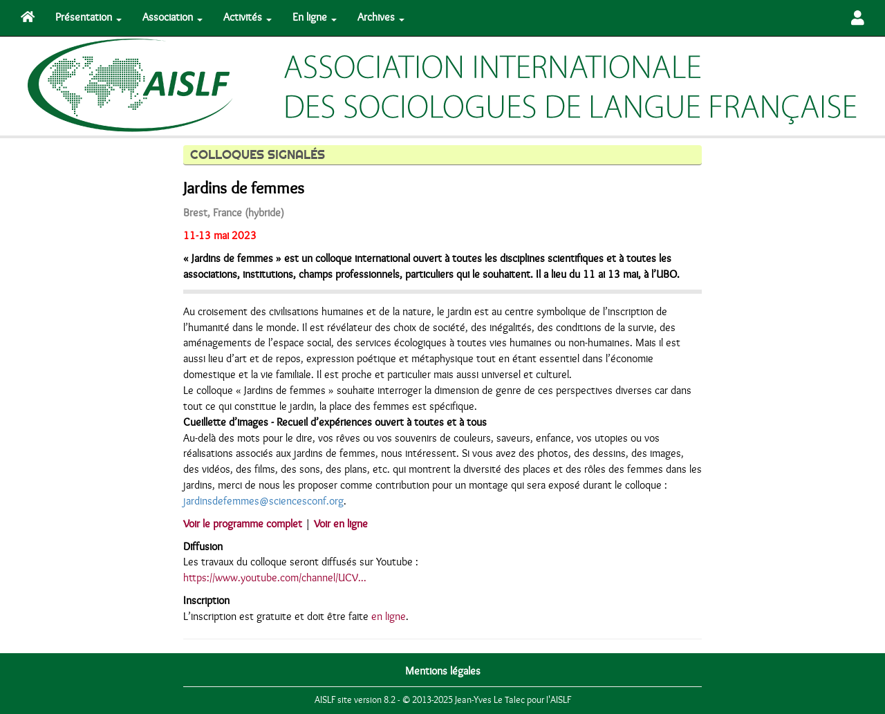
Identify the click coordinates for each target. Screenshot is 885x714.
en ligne (388, 616)
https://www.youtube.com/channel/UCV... (274, 578)
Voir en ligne (341, 524)
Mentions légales (443, 671)
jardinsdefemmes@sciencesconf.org (263, 501)
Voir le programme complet (242, 524)
